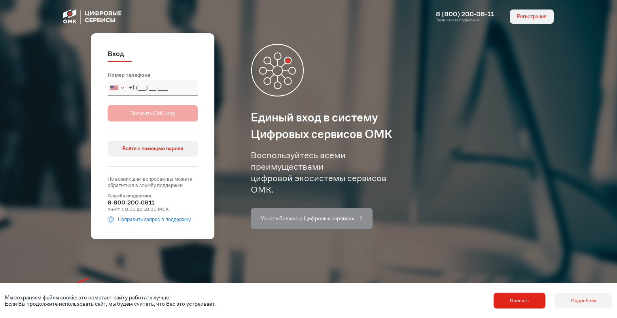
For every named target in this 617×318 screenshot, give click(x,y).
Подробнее (583, 300)
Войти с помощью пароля (152, 148)
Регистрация (532, 16)
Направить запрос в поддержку (149, 219)
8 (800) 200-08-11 (465, 14)
